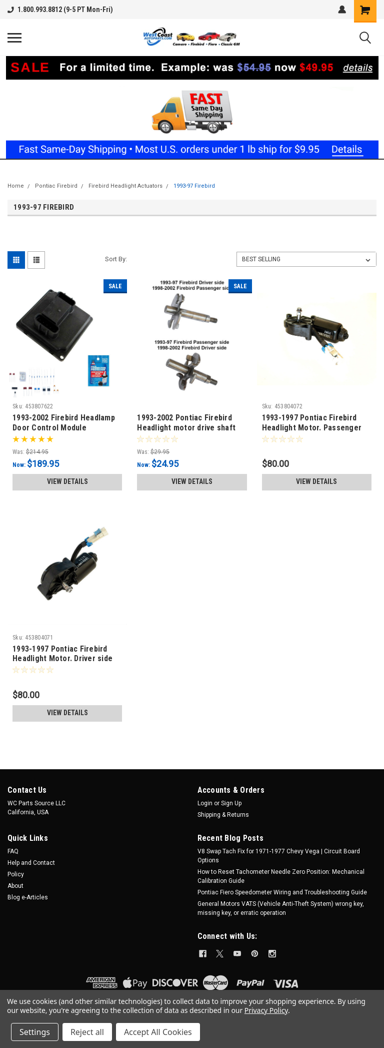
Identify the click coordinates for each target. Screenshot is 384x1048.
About (16, 885)
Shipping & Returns (223, 814)
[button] (192, 107)
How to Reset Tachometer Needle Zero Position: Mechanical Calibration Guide (281, 876)
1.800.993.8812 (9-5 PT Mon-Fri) (60, 10)
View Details (67, 481)
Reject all (87, 1031)
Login (205, 803)
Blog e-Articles (28, 897)
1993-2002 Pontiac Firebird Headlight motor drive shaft (186, 422)
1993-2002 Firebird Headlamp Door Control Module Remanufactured (63, 427)
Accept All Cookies (158, 1031)
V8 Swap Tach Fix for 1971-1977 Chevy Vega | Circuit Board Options (279, 856)
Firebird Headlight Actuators (125, 186)
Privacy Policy (266, 1010)
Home (16, 186)
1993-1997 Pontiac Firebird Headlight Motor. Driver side (62, 654)
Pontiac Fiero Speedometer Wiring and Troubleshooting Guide (282, 892)
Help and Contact (31, 862)
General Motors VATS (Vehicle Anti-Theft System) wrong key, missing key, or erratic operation (281, 908)
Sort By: (116, 259)
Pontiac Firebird (56, 186)
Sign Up (231, 803)
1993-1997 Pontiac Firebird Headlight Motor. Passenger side (312, 427)
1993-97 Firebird (194, 186)
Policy (16, 874)
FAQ (13, 851)
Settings (35, 1031)
